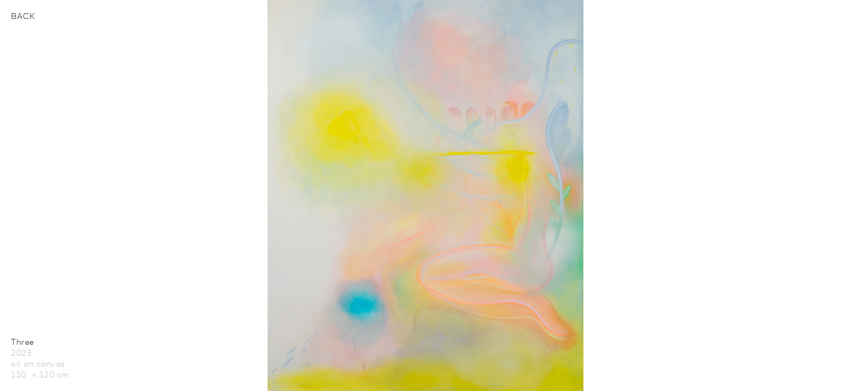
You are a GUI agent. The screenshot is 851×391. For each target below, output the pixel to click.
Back (23, 16)
